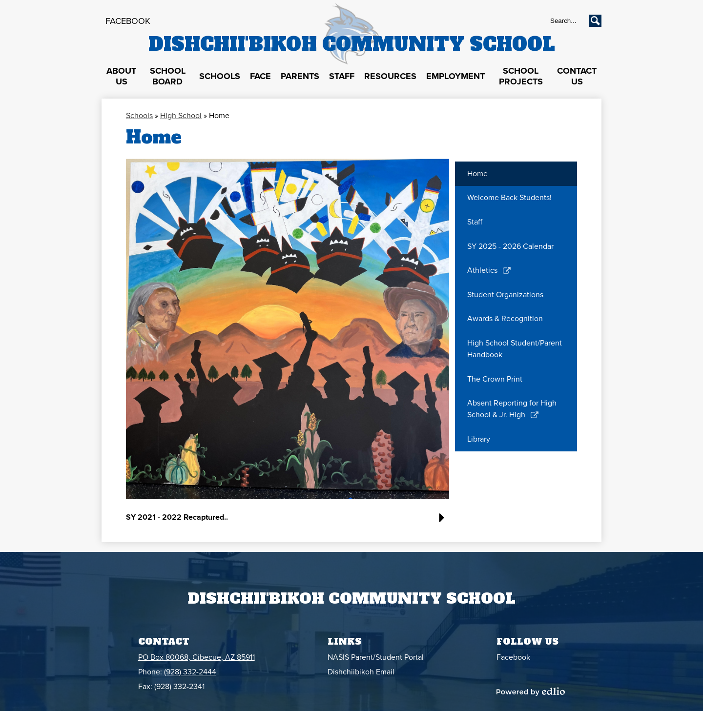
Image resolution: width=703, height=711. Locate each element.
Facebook (127, 21)
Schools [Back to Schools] (139, 116)
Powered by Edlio (530, 691)
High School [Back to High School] (181, 116)
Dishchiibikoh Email (361, 672)
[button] (121, 76)
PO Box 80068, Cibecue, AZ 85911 (196, 657)
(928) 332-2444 (190, 672)
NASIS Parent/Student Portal (376, 657)
